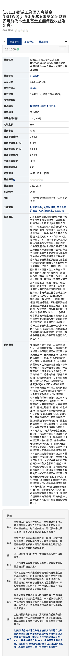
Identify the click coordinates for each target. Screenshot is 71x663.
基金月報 (59, 210)
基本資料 (14, 41)
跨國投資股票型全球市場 (43, 106)
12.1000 (12, 49)
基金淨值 (29, 41)
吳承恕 (33, 88)
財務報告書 (36, 207)
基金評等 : (15, 30)
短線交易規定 (46, 210)
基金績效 (43, 41)
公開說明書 (49, 207)
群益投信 (34, 75)
